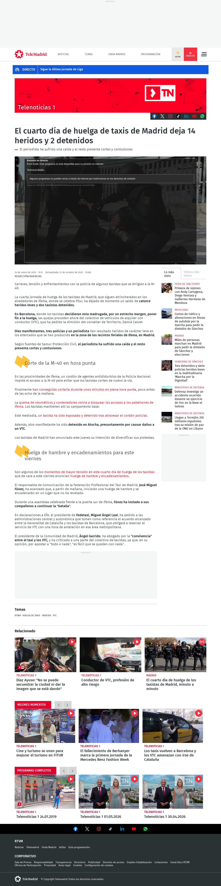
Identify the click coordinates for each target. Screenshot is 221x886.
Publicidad (94, 862)
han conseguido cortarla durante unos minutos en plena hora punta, (84, 389)
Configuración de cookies (99, 865)
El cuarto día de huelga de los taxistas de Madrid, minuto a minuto (175, 654)
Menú (203, 54)
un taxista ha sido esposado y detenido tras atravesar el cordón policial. (93, 415)
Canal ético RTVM (180, 862)
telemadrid (26, 879)
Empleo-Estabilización (139, 862)
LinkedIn (186, 116)
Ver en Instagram (99, 829)
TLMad (88, 54)
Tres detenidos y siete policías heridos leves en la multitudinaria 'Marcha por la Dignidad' (167, 365)
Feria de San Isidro (187, 284)
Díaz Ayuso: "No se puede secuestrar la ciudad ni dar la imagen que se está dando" (45, 654)
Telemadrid (32, 847)
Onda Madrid (116, 54)
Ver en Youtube (133, 829)
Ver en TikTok (110, 829)
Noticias (63, 54)
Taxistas (46, 615)
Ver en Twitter (87, 829)
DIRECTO (28, 69)
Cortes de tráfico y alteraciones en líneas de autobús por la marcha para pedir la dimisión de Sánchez (167, 313)
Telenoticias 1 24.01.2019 (45, 792)
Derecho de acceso (113, 862)
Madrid (179, 335)
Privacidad (50, 865)
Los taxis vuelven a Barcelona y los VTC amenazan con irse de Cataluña (172, 726)
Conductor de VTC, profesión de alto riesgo (110, 654)
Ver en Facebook (75, 829)
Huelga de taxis (31, 615)
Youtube (194, 116)
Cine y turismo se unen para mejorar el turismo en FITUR (45, 726)
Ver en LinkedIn (122, 829)
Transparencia (64, 862)
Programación (150, 54)
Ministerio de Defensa (189, 387)
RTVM (19, 841)
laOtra (62, 847)
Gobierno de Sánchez (189, 361)
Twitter (162, 116)
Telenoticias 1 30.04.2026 (172, 792)
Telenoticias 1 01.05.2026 (109, 792)
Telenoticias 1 (26, 675)
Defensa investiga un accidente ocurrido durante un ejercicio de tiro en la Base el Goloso (167, 391)
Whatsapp (202, 116)
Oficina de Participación (28, 865)
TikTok (178, 116)
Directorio (80, 862)
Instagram (170, 116)
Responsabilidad (43, 862)
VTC (55, 615)
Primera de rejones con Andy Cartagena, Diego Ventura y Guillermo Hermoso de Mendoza (167, 287)
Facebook (154, 116)
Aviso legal (64, 865)
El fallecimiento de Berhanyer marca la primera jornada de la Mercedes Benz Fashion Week (109, 726)
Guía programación (79, 847)
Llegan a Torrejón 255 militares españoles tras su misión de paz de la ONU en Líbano (167, 417)
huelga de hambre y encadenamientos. (99, 476)
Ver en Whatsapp (145, 829)
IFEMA (18, 615)
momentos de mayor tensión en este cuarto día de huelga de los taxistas (99, 472)
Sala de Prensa (23, 862)
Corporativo (25, 856)
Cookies (77, 865)
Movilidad (181, 310)
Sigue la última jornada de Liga (61, 69)
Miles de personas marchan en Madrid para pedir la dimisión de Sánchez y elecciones (167, 339)
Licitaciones (161, 862)
